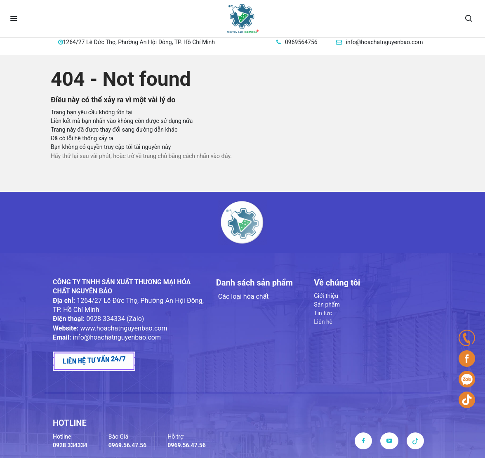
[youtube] (389, 440)
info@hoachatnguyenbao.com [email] (384, 42)
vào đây (221, 156)
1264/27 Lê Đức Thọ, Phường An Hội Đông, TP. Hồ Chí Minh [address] (139, 42)
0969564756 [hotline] (301, 42)
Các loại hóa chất (243, 296)
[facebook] (363, 440)
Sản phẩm (327, 304)
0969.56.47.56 (127, 445)
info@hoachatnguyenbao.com (117, 337)
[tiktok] (415, 440)
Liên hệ (323, 322)
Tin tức (323, 313)
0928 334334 (70, 445)
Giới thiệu (326, 296)
